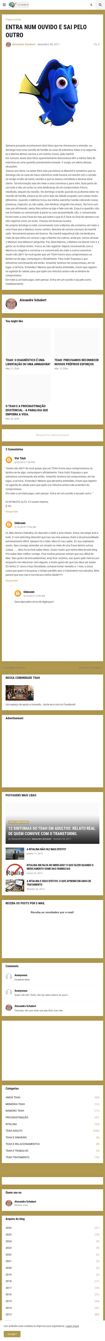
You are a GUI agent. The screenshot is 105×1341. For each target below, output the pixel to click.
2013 (52, 1314)
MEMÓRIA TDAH (52, 1104)
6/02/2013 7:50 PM (25, 462)
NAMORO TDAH (52, 1111)
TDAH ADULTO (52, 1131)
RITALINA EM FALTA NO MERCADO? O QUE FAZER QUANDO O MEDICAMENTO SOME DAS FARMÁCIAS (60, 867)
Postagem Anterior (15, 667)
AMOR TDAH (52, 1097)
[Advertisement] (52, 754)
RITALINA (52, 1124)
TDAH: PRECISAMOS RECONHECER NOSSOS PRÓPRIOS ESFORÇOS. (76, 362)
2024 (52, 1241)
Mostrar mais (21, 1205)
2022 (52, 1255)
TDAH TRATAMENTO (52, 1157)
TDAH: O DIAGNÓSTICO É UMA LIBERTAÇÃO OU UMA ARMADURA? (28, 362)
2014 (52, 1308)
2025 (52, 1235)
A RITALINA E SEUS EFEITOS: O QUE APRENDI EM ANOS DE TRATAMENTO (59, 883)
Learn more (72, 1326)
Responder (12, 511)
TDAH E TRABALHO (52, 1151)
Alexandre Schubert (25, 1201)
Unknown (20, 523)
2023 (52, 1248)
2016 (52, 1294)
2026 (52, 1228)
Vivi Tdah (20, 458)
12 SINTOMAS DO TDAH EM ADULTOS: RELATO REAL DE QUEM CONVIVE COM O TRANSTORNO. (51, 831)
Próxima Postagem (90, 667)
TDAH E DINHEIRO (52, 1137)
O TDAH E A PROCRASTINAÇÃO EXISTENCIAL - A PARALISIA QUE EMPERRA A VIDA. (27, 410)
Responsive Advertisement (52, 435)
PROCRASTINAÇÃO (52, 1117)
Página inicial (13, 19)
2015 (52, 1301)
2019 (52, 1275)
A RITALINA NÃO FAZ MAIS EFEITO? (46, 849)
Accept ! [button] (12, 1334)
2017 (52, 1288)
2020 (52, 1268)
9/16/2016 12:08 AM (34, 596)
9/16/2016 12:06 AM (25, 527)
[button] (4, 5)
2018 (52, 1281)
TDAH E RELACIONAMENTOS (52, 1144)
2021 (52, 1261)
